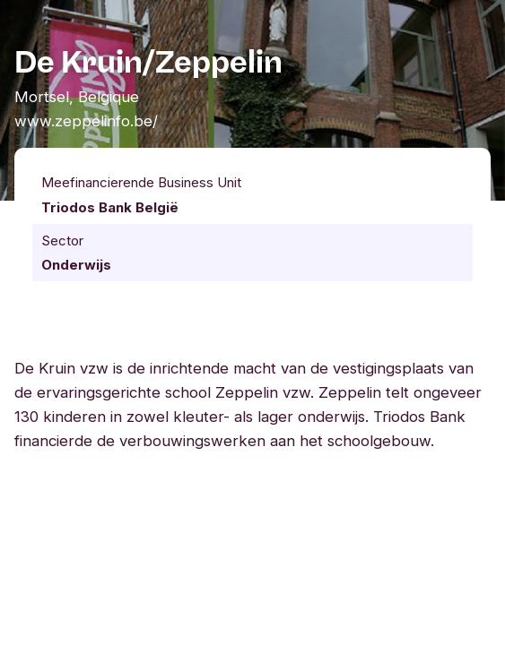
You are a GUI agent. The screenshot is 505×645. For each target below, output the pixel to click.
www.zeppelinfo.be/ (86, 121)
